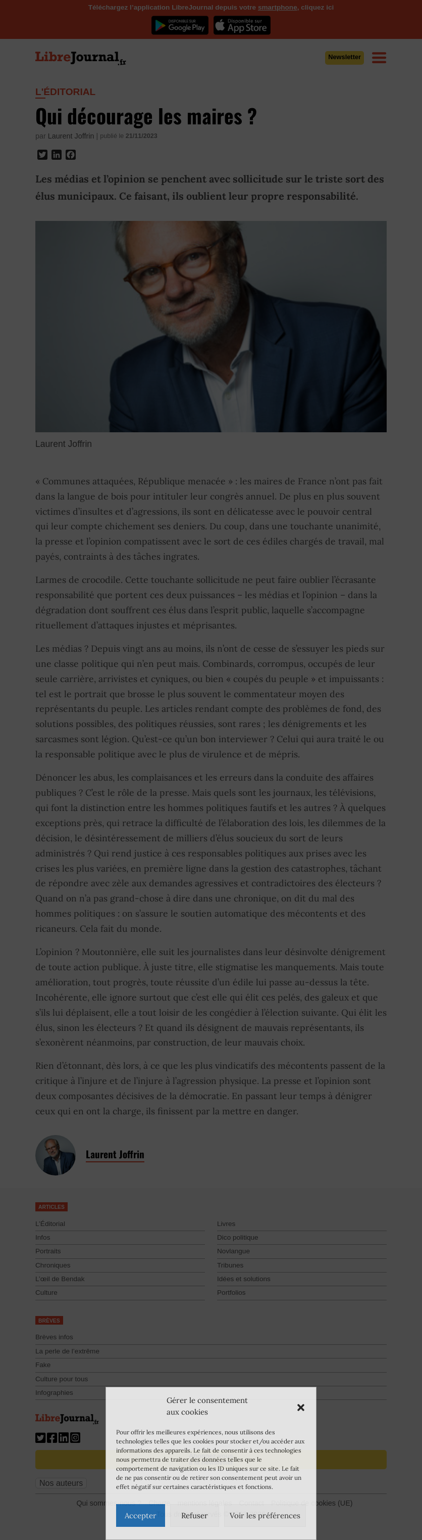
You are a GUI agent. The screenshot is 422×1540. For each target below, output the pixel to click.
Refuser (194, 1515)
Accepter (140, 1515)
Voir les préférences (265, 1515)
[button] (301, 1406)
